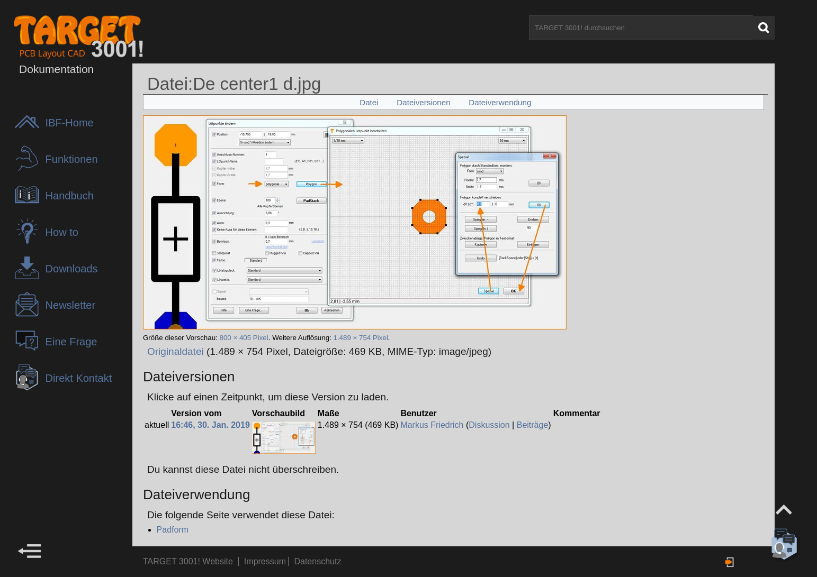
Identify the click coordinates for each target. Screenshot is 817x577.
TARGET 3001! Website (188, 561)
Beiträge (533, 424)
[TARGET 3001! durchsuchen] (640, 28)
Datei (369, 102)
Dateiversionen (423, 102)
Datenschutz (317, 561)
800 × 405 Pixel (243, 338)
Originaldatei (175, 351)
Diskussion (489, 424)
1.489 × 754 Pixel (360, 338)
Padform (172, 529)
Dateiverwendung (500, 102)
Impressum (266, 561)
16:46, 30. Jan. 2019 (210, 424)
